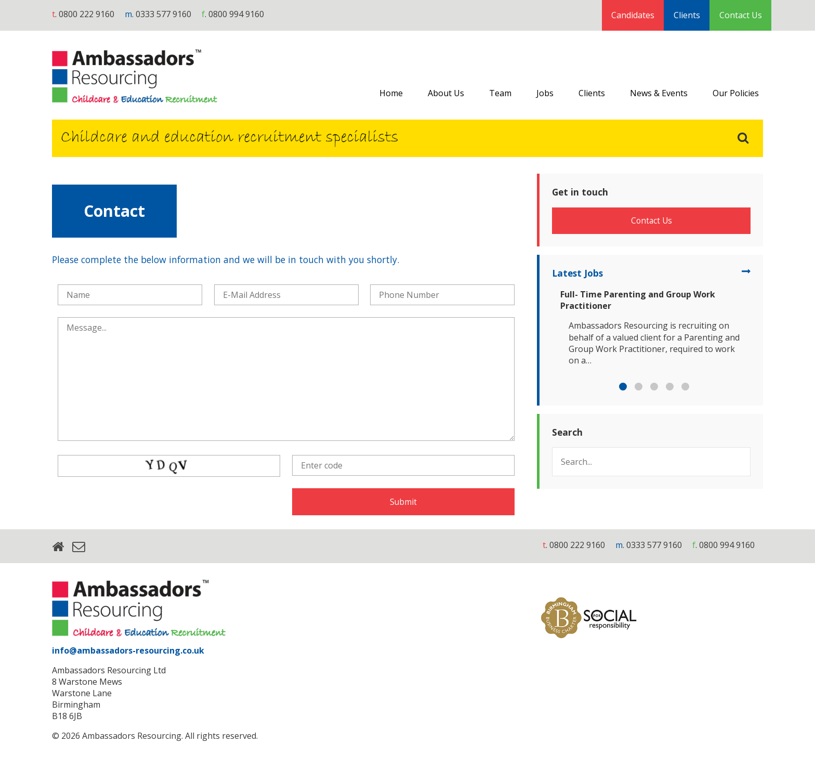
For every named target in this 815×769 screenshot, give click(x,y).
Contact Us (740, 15)
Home (391, 93)
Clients (687, 15)
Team (500, 93)
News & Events (659, 93)
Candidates (632, 15)
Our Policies (736, 93)
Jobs (545, 93)
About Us (446, 93)
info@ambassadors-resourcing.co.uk (128, 652)
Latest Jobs (580, 279)
